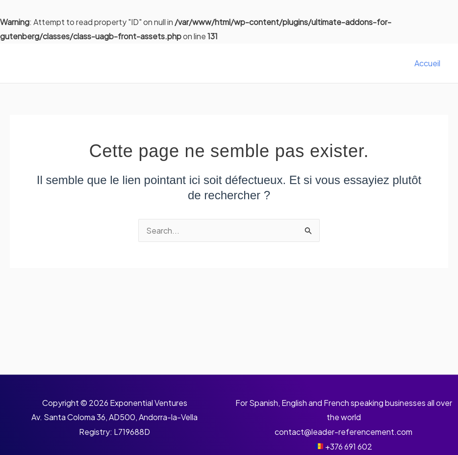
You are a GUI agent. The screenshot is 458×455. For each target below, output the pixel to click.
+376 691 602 (348, 446)
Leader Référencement (97, 63)
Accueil (427, 63)
